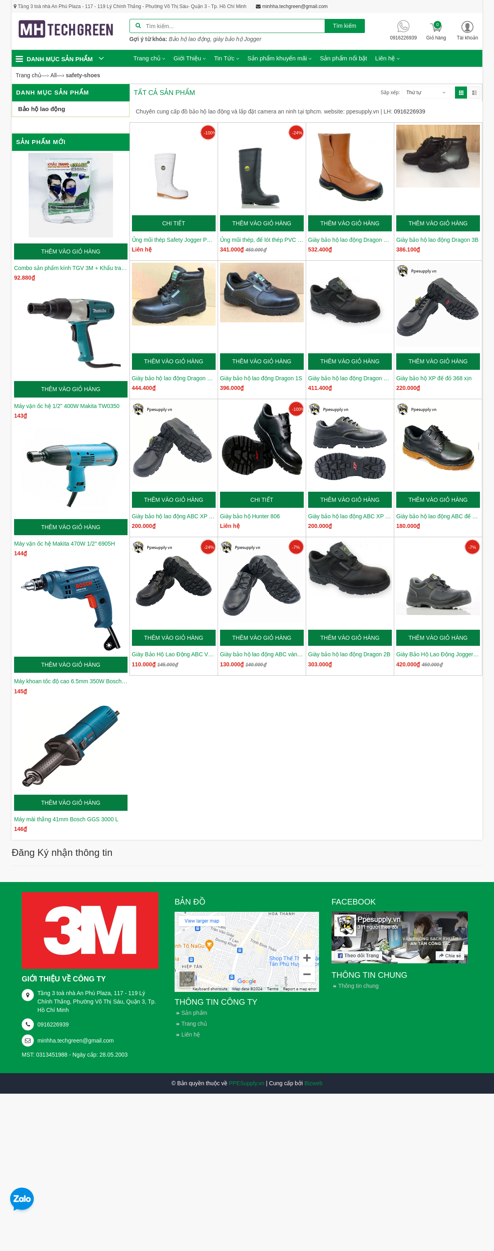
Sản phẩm (194, 1013)
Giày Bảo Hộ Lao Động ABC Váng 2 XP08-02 (174, 654)
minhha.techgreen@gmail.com (75, 1040)
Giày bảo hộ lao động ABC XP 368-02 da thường (350, 516)
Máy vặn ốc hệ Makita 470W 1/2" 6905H (64, 543)
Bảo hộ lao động (41, 108)
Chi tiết (173, 223)
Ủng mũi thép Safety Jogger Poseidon (174, 240)
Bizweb (314, 1083)
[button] (467, 30)
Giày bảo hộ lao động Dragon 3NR (174, 378)
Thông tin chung (358, 986)
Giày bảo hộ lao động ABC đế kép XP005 (438, 516)
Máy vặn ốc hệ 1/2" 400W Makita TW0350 (66, 406)
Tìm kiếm (344, 26)
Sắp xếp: (390, 92)
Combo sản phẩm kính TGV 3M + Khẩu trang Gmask (71, 268)
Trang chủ (194, 1023)
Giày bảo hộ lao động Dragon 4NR (350, 240)
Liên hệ (190, 1034)
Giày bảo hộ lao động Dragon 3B (437, 240)
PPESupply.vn (246, 1083)
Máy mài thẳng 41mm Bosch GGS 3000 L (66, 819)
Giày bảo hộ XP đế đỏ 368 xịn (434, 378)
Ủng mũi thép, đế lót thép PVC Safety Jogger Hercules (262, 240)
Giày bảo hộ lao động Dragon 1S (261, 378)
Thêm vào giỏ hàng (70, 251)
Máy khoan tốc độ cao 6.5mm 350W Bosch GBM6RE (71, 681)
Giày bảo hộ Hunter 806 (250, 516)
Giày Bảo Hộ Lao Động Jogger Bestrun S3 (438, 654)
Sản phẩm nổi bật (343, 58)
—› (57, 75)
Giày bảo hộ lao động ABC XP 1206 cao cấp (174, 516)
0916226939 (53, 1024)
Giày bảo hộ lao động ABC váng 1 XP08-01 (262, 654)
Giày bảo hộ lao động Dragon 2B (349, 654)
